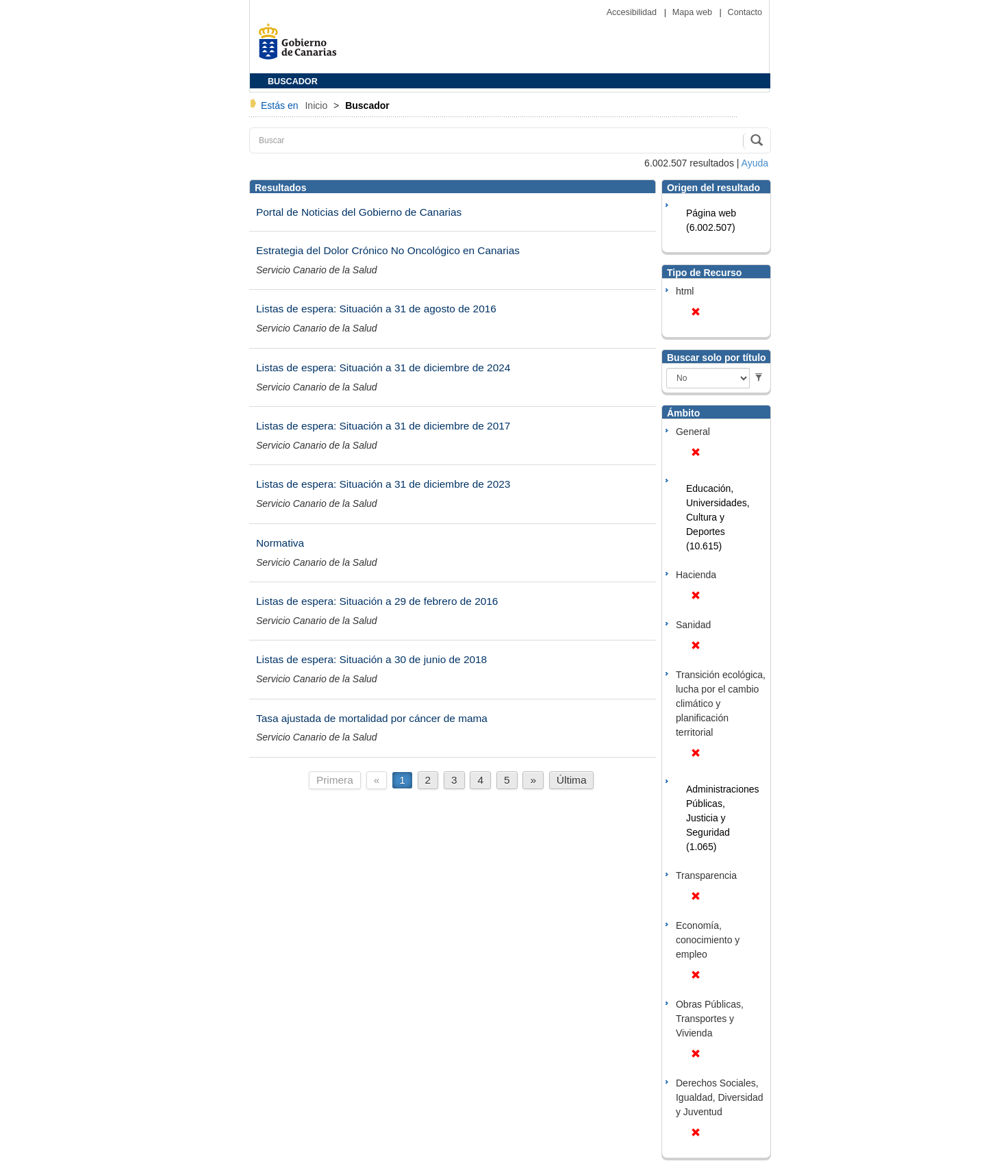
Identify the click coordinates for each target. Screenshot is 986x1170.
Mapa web (693, 12)
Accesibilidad (633, 12)
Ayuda (755, 163)
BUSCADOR (293, 81)
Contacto (745, 12)
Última (572, 780)
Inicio (317, 105)
